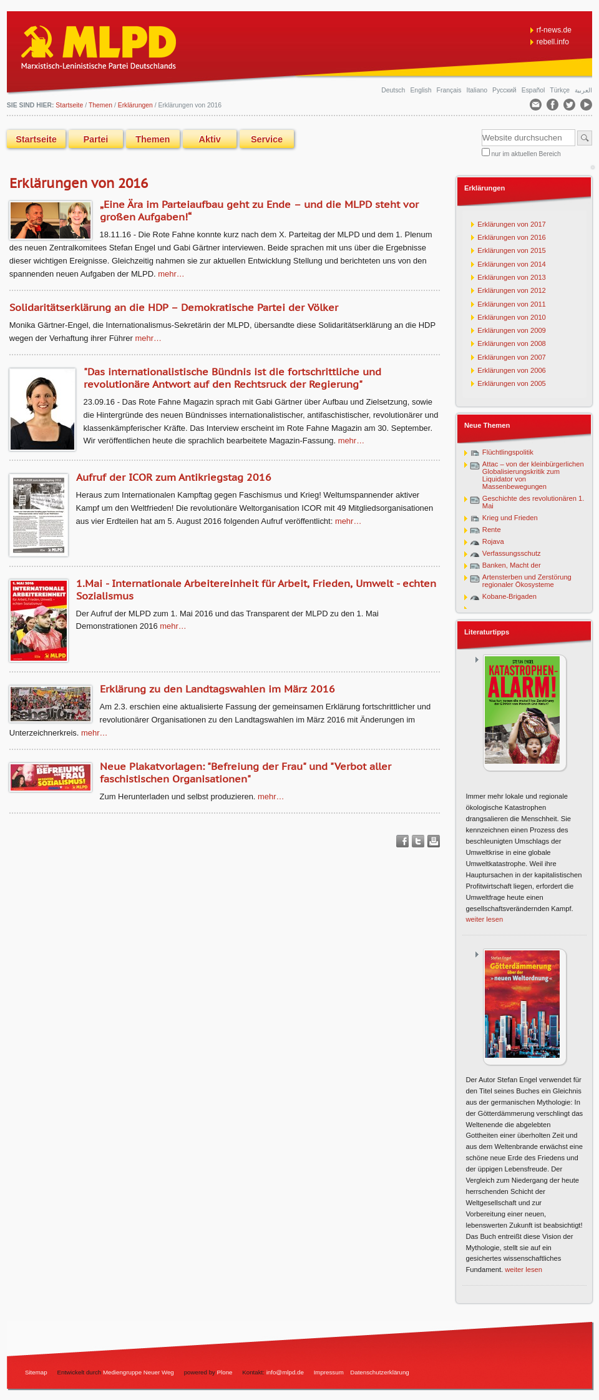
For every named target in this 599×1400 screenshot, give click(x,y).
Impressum (329, 1372)
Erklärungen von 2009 (511, 330)
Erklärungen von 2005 (511, 383)
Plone (225, 1372)
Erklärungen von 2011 (511, 304)
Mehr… (171, 274)
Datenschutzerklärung (379, 1372)
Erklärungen (135, 105)
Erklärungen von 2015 (511, 250)
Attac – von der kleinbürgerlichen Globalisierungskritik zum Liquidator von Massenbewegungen (533, 475)
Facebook (402, 841)
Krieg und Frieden (510, 517)
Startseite (36, 139)
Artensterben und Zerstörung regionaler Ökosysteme (527, 580)
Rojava (493, 541)
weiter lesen (484, 919)
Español (534, 90)
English (421, 90)
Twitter (418, 841)
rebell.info (553, 41)
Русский (505, 90)
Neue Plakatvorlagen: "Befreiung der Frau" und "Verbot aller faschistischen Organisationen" (245, 772)
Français (450, 90)
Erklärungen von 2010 (511, 317)
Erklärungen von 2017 (511, 224)
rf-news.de (554, 30)
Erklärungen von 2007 (511, 357)
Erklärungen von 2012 (511, 290)
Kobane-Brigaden (509, 596)
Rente (491, 529)
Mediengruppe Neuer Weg (138, 1372)
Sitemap (36, 1372)
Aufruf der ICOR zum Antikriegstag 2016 (173, 477)
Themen (100, 105)
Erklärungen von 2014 (511, 264)
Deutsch (394, 90)
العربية (583, 90)
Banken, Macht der (511, 565)
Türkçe (561, 90)
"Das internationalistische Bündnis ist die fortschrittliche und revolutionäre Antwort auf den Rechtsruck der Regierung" (232, 377)
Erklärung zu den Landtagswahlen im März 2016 (217, 689)
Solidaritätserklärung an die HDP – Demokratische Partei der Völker (173, 307)
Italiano (478, 90)
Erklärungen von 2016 (511, 237)
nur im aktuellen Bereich (526, 153)
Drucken (433, 841)
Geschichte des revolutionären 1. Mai (533, 502)
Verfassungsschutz (511, 553)
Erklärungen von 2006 (511, 370)
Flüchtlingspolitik (507, 452)
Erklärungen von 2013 (511, 277)
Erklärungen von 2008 (511, 343)
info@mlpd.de (286, 1372)
